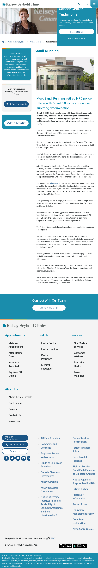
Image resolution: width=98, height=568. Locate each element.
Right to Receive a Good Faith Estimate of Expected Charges (84, 470)
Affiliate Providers (50, 438)
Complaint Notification (79, 521)
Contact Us (15, 415)
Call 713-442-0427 (16, 123)
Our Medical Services (80, 345)
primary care (54, 183)
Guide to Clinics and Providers (51, 464)
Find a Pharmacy (46, 357)
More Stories (76, 32)
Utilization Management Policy (83, 512)
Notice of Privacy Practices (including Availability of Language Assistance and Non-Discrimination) (52, 506)
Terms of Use (80, 504)
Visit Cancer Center (76, 38)
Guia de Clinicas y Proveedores (50, 474)
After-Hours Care (15, 354)
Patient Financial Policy (81, 449)
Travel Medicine (79, 374)
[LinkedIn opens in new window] (23, 458)
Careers (13, 409)
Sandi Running (52, 42)
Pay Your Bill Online (15, 374)
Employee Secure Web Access (50, 455)
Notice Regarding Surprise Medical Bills (84, 481)
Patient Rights (80, 489)
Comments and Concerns (49, 445)
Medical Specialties (46, 366)
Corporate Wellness (79, 354)
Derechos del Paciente (80, 459)
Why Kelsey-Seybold (16, 42)
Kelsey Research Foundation (49, 489)
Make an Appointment (16, 345)
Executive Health (79, 364)
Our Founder (15, 403)
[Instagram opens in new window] (29, 458)
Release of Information (79, 496)
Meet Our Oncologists (16, 104)
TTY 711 (52, 538)
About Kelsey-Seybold (20, 397)
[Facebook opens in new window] (6, 458)
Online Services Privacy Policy (81, 440)
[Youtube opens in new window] (18, 458)
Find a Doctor (48, 343)
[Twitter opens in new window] (12, 458)
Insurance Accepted (14, 364)
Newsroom (14, 421)
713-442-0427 (15, 444)
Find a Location (49, 349)
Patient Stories (35, 42)
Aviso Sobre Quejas (83, 528)
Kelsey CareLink (49, 481)
